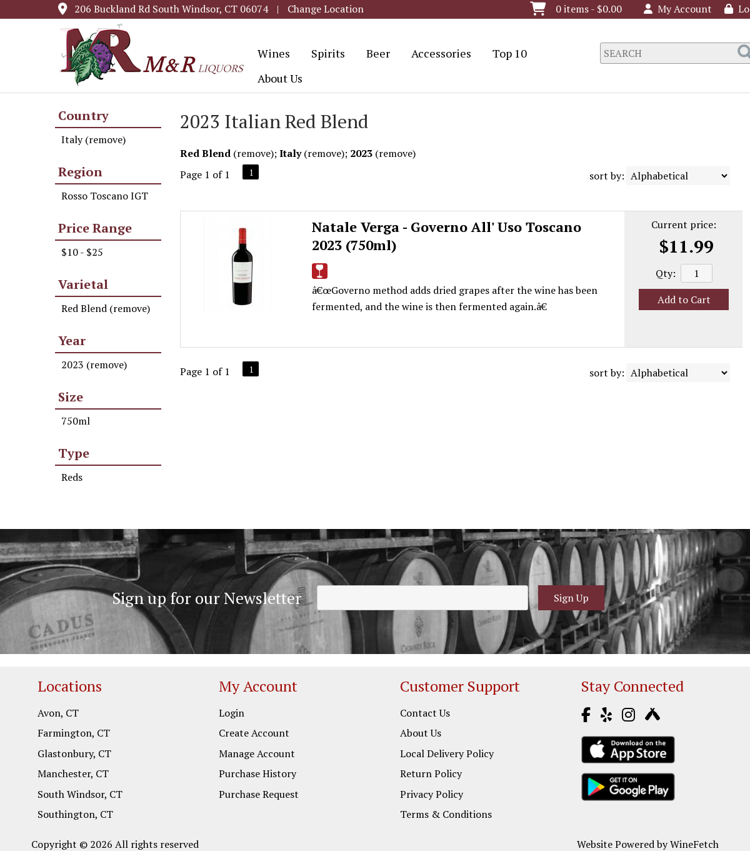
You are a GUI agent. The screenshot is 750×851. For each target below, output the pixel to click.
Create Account (254, 733)
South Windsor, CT (80, 794)
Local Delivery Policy (447, 753)
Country (83, 115)
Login (231, 713)
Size (70, 396)
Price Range (95, 227)
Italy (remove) (93, 139)
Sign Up (571, 598)
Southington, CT (75, 814)
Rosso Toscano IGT (104, 196)
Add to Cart (684, 299)
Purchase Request (259, 794)
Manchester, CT (73, 773)
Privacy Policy (431, 794)
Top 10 (505, 54)
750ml (75, 421)
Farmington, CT (74, 733)
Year (72, 340)
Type (73, 453)
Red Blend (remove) (105, 308)
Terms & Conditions (446, 814)
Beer (374, 54)
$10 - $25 (82, 252)
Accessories (437, 54)
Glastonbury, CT (74, 753)
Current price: (683, 224)
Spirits (324, 54)
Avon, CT (58, 713)
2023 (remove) (94, 364)
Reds (71, 477)
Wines (269, 54)
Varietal (83, 284)
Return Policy (431, 773)
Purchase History (257, 773)
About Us (276, 79)
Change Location (326, 9)
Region (80, 171)
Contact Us (425, 713)
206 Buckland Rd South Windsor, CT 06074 (171, 9)
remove (254, 153)
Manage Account (257, 753)
